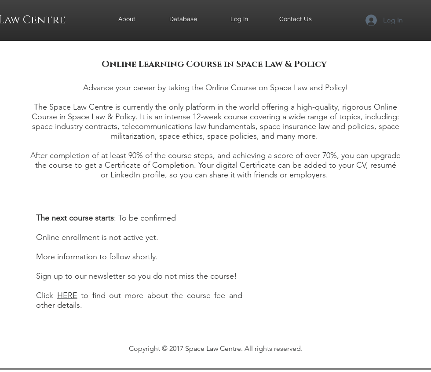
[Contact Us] (295, 19)
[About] (126, 19)
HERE (67, 295)
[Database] (183, 19)
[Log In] (239, 19)
